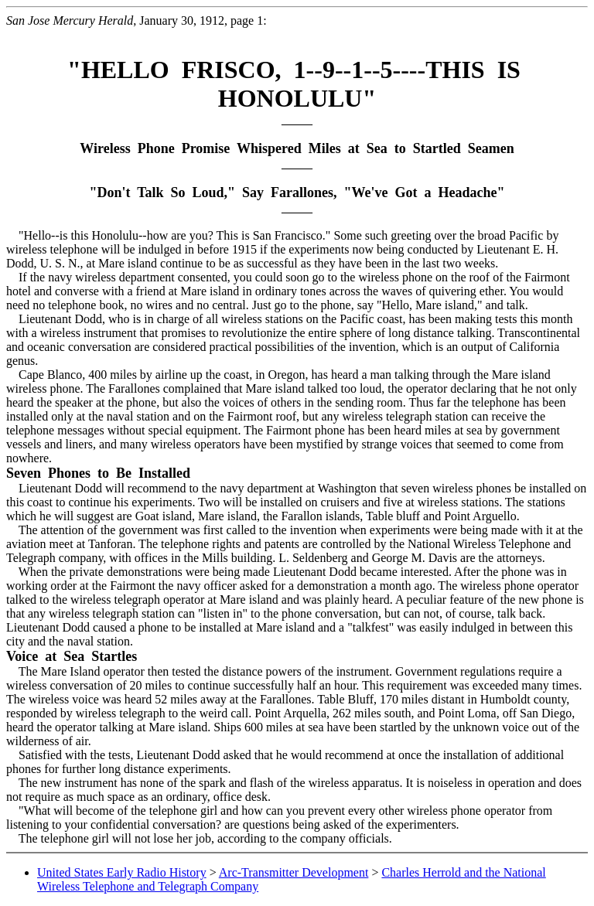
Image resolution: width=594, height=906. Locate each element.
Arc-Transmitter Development (294, 872)
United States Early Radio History (122, 872)
